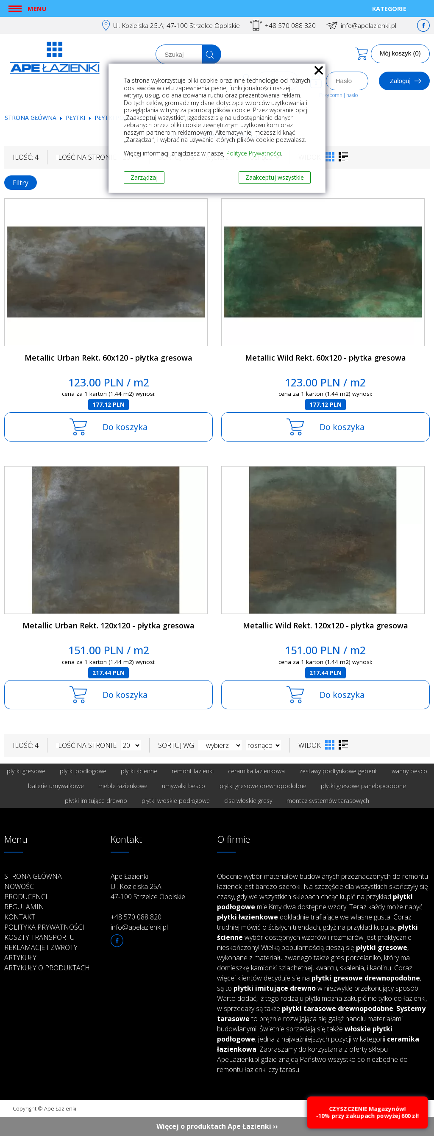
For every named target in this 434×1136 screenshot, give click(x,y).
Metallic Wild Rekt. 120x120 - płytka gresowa (325, 625)
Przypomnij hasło (338, 95)
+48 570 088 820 (290, 25)
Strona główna (30, 118)
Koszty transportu (39, 937)
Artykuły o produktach (47, 967)
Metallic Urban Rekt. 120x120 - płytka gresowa (108, 625)
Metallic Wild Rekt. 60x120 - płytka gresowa (325, 358)
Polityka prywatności (44, 927)
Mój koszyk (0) (400, 53)
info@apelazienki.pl (368, 25)
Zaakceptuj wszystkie (274, 177)
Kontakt (19, 917)
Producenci (25, 896)
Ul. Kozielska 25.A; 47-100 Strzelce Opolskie (176, 25)
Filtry (20, 182)
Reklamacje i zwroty (41, 947)
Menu (37, 8)
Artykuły (20, 957)
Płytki (76, 118)
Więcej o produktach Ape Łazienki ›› (217, 1126)
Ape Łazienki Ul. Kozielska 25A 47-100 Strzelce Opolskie (148, 886)
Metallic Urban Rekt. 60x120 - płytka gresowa (108, 358)
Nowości (20, 886)
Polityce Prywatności (253, 153)
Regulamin (24, 906)
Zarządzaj (144, 177)
